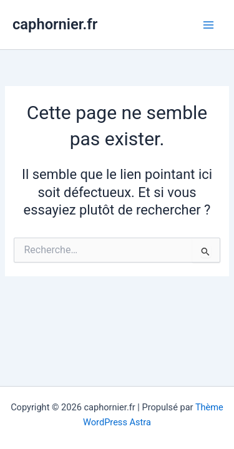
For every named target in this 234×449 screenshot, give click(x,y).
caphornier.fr (54, 24)
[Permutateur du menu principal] (208, 25)
